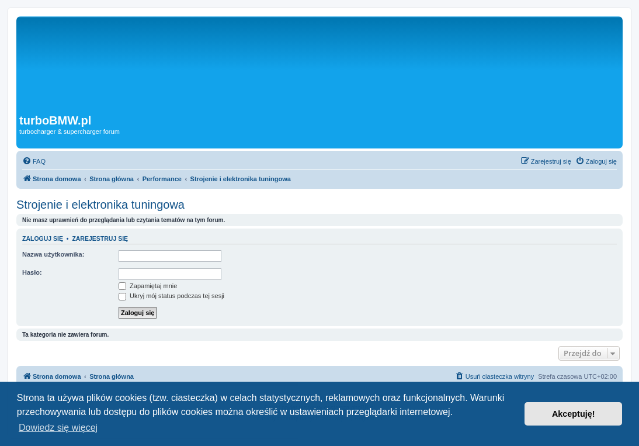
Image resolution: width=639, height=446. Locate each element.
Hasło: (32, 272)
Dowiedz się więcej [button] (58, 428)
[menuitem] (34, 161)
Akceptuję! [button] (573, 414)
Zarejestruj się (100, 238)
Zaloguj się (42, 238)
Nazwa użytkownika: (53, 254)
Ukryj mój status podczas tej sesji (171, 295)
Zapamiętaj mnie (148, 285)
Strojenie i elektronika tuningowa (100, 204)
